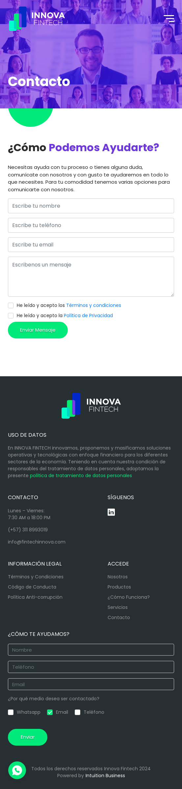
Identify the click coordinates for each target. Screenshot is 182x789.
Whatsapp (24, 712)
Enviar (28, 736)
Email (57, 712)
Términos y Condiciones (36, 576)
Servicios (118, 607)
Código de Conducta (32, 587)
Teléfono (89, 712)
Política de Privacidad (88, 315)
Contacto (119, 617)
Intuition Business (105, 775)
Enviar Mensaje (38, 329)
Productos (119, 587)
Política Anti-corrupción (35, 597)
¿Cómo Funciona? (129, 597)
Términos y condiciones (93, 305)
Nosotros (118, 576)
